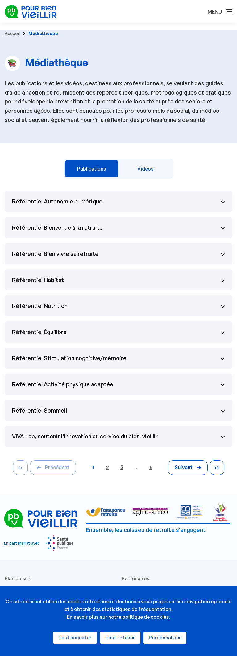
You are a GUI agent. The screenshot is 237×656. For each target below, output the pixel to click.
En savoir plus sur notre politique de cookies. (118, 617)
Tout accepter (75, 637)
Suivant (187, 467)
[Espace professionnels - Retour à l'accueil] (30, 11)
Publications (91, 169)
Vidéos (145, 169)
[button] (220, 11)
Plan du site (18, 578)
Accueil (12, 33)
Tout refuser (120, 637)
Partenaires (135, 578)
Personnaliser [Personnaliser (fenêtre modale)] (165, 637)
